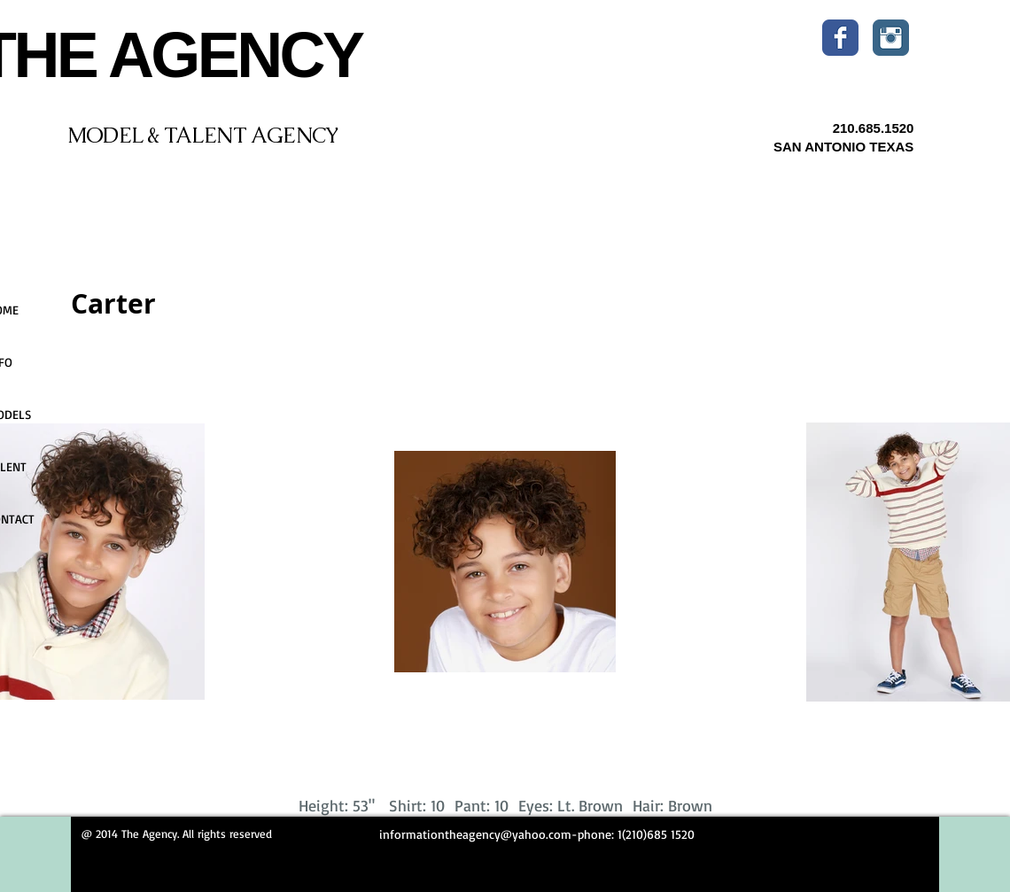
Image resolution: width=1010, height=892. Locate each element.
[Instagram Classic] (891, 37)
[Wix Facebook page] (840, 37)
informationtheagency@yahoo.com (475, 834)
